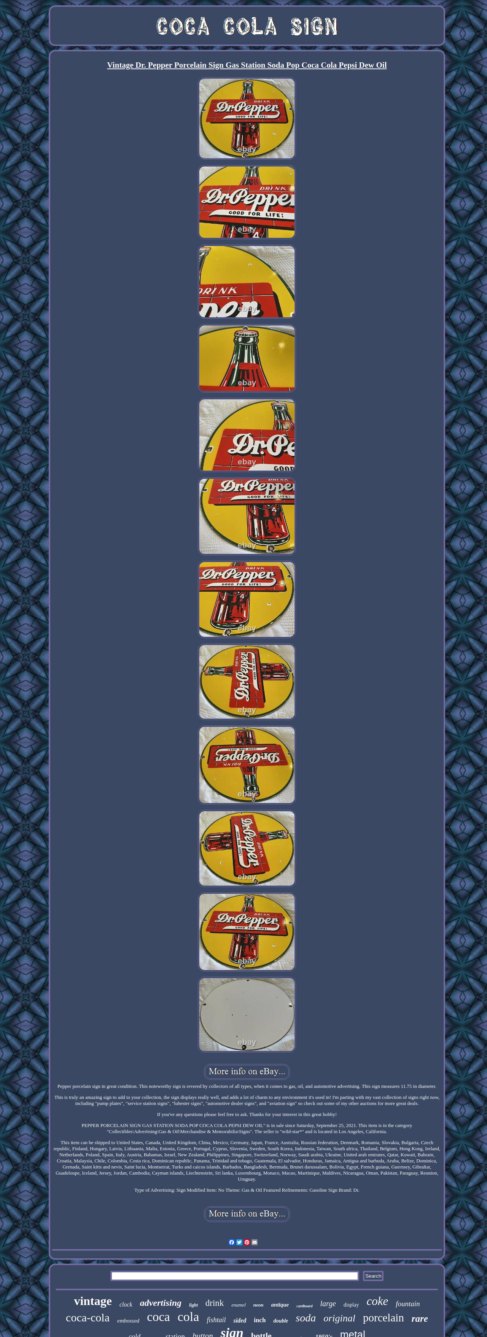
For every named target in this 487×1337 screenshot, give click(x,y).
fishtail (216, 1320)
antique (280, 1305)
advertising (160, 1303)
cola (188, 1317)
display (351, 1305)
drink (214, 1303)
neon (258, 1305)
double (280, 1321)
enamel (238, 1305)
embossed (128, 1321)
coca (158, 1317)
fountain (408, 1304)
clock (125, 1304)
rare (420, 1318)
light (193, 1305)
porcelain (383, 1318)
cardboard (304, 1306)
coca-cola (88, 1317)
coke (377, 1301)
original (339, 1318)
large (328, 1303)
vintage (93, 1301)
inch (260, 1320)
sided (239, 1320)
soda (306, 1318)
